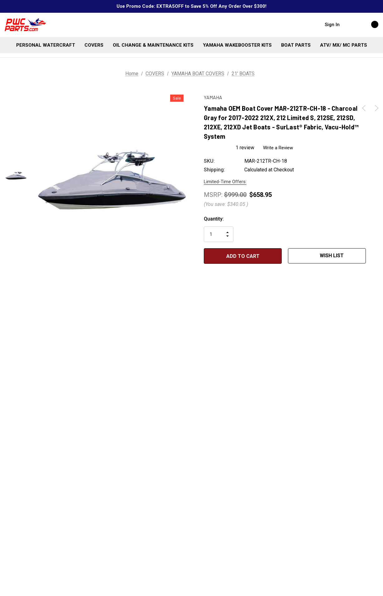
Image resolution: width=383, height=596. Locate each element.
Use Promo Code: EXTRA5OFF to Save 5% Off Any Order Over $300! (191, 6)
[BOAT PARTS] (295, 45)
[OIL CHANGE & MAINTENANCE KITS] (153, 45)
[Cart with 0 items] (368, 24)
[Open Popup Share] (375, 256)
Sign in (332, 24)
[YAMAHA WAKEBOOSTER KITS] (237, 45)
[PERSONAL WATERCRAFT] (46, 45)
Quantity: (214, 219)
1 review (245, 148)
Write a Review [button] (278, 147)
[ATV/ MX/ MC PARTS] (343, 45)
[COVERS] (94, 45)
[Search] (350, 24)
